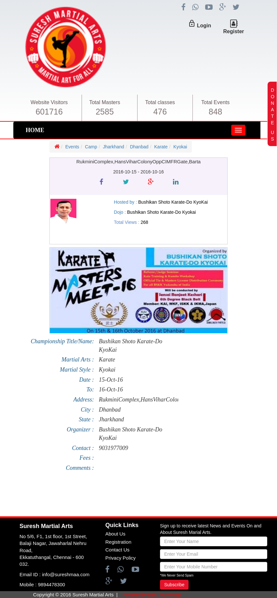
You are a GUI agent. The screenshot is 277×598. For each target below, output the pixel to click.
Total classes (160, 102)
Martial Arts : (77, 359)
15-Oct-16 (111, 379)
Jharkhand (113, 146)
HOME (35, 130)
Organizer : (80, 429)
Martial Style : (77, 369)
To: (90, 389)
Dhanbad (139, 146)
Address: (83, 399)
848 (215, 111)
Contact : (83, 448)
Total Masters (104, 102)
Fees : (87, 458)
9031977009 (113, 448)
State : (86, 419)
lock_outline (192, 23)
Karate (160, 146)
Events (72, 146)
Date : (86, 379)
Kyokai (180, 146)
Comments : (80, 468)
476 (160, 111)
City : (87, 409)
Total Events (215, 102)
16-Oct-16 (111, 389)
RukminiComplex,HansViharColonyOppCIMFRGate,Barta (136, 399)
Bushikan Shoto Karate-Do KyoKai (130, 345)
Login (204, 25)
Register (233, 31)
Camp (91, 146)
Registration (118, 542)
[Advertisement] (134, 497)
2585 (105, 111)
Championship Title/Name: (62, 341)
